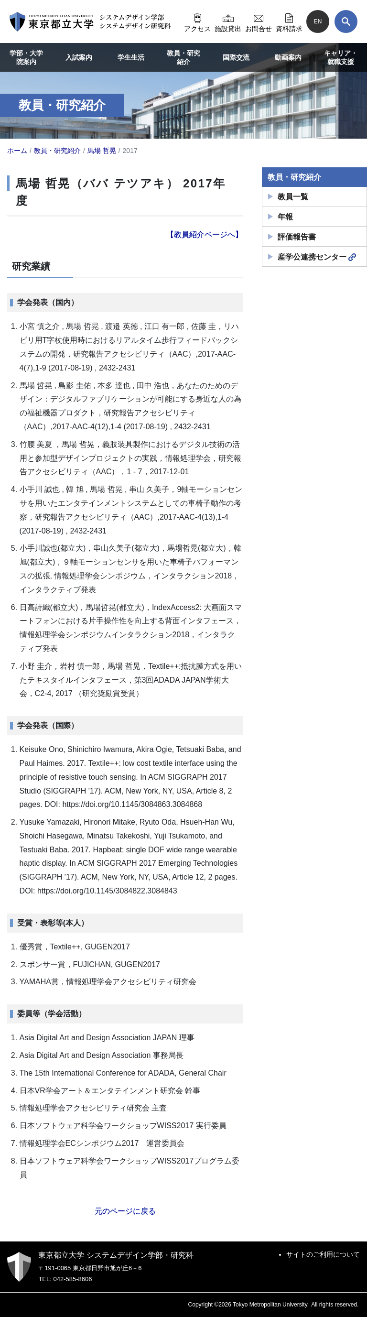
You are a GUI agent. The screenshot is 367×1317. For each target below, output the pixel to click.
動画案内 (288, 57)
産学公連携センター (317, 257)
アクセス (197, 21)
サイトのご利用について (323, 1254)
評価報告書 (297, 237)
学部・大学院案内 (26, 57)
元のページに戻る (125, 1211)
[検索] (346, 21)
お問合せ (258, 21)
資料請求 (289, 21)
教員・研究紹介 (183, 57)
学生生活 (131, 57)
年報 (285, 217)
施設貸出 (228, 21)
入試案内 (78, 57)
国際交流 (236, 57)
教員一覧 (293, 197)
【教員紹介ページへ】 (204, 234)
